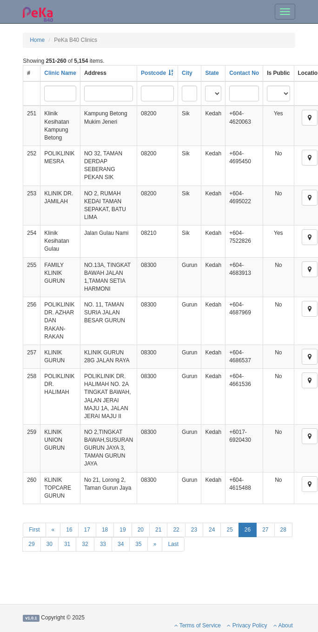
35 (138, 544)
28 (283, 529)
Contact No (244, 73)
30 (49, 544)
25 (229, 529)
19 (122, 529)
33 (103, 544)
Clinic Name (60, 73)
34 (121, 544)
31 (67, 544)
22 (176, 529)
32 (85, 544)
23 (194, 529)
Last (173, 544)
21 (158, 529)
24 (212, 529)
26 (248, 529)
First (34, 529)
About (283, 625)
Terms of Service (197, 625)
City (187, 73)
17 (87, 529)
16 (69, 529)
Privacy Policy (247, 625)
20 (141, 529)
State (212, 73)
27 (265, 529)
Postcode (153, 73)
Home (37, 40)
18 (105, 529)
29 (31, 544)
